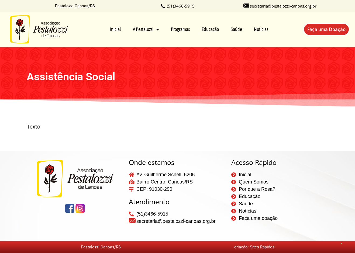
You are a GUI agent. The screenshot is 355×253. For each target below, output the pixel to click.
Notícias (261, 29)
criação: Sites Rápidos (254, 247)
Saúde (236, 29)
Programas (180, 29)
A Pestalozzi (146, 29)
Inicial (115, 29)
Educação (210, 29)
